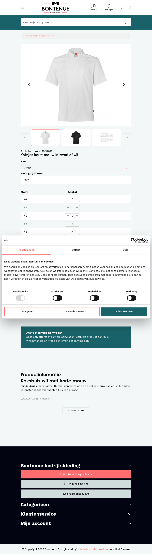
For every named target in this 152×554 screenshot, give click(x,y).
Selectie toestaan (76, 311)
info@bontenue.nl (77, 493)
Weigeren (27, 311)
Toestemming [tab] (26, 249)
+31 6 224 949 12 (78, 484)
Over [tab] (125, 249)
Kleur (24, 161)
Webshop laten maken (93, 549)
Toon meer (78, 410)
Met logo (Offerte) (32, 173)
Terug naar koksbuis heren (40, 35)
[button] (29, 85)
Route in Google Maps (77, 474)
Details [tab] (76, 249)
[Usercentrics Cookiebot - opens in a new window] (133, 240)
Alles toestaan (124, 311)
